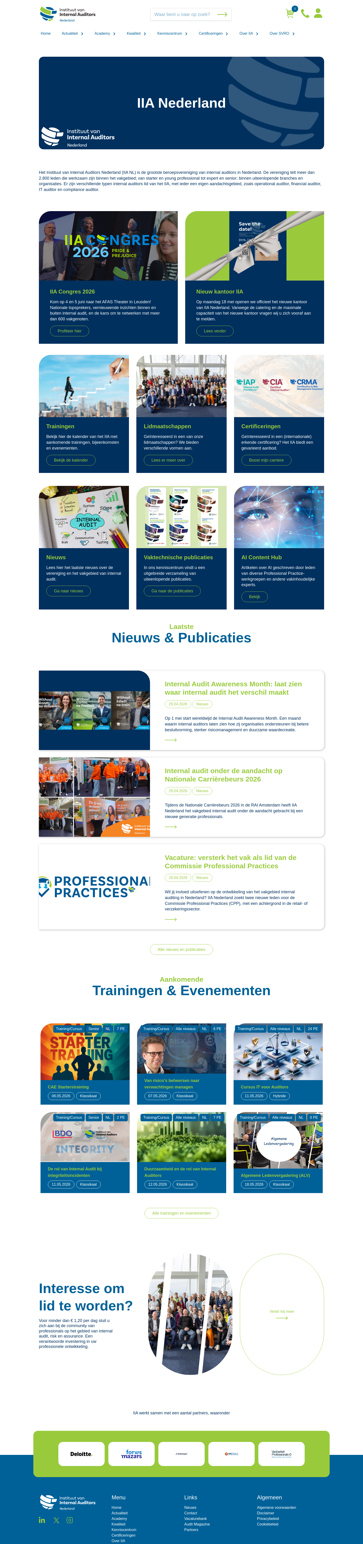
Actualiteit (73, 33)
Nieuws (190, 1508)
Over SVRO (282, 33)
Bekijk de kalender (71, 460)
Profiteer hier (69, 331)
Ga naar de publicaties (172, 591)
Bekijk (254, 596)
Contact (190, 1513)
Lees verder (215, 331)
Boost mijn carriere (266, 460)
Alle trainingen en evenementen (181, 1213)
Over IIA (248, 33)
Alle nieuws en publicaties (181, 949)
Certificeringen (213, 33)
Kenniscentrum (172, 33)
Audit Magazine (197, 1524)
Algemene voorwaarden (276, 1508)
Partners (191, 1530)
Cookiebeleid (268, 1524)
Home (46, 33)
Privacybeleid (268, 1519)
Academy (105, 33)
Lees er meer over (168, 460)
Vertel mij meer (282, 1315)
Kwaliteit (136, 33)
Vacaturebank (195, 1519)
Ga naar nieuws (68, 591)
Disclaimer (265, 1513)
